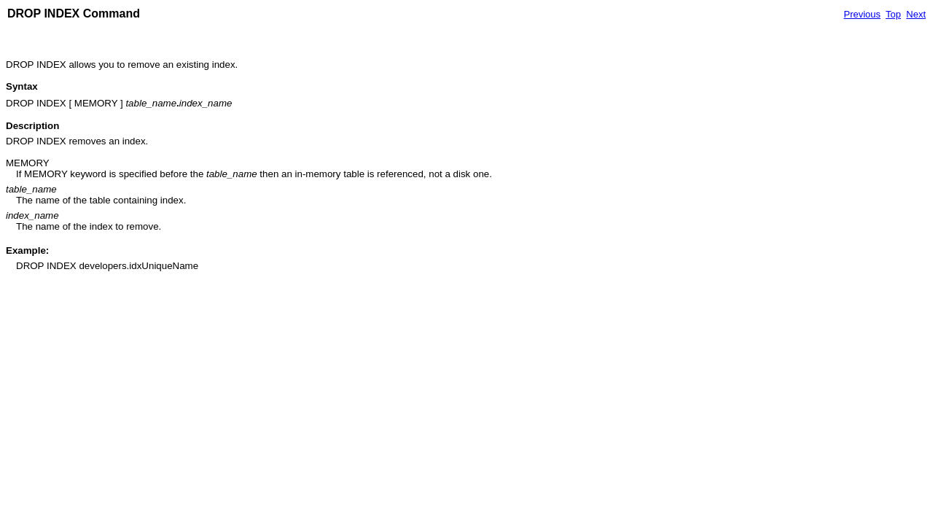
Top (893, 14)
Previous (862, 14)
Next (916, 14)
